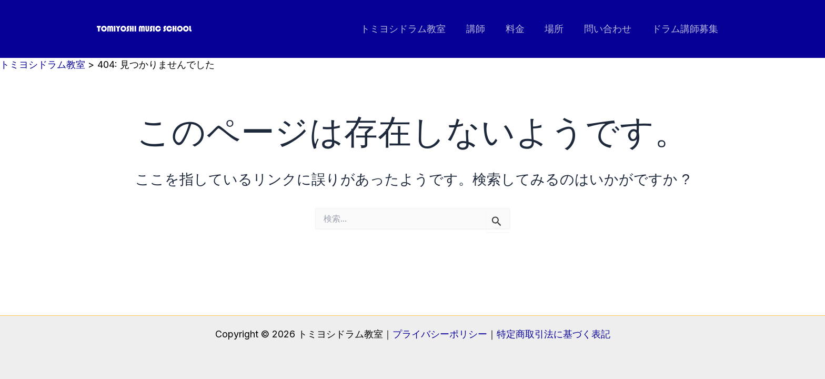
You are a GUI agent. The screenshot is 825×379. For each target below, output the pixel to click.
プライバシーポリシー (440, 334)
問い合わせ (609, 28)
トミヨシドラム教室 (411, 28)
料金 (519, 28)
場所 (557, 28)
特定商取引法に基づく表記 (553, 334)
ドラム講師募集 (685, 28)
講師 (481, 28)
